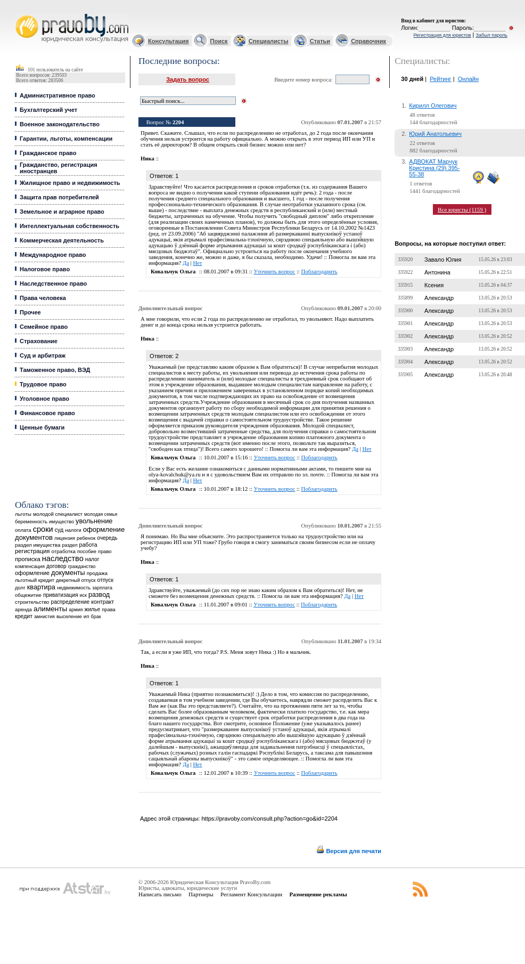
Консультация (168, 41)
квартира (41, 587)
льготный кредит (34, 580)
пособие (86, 551)
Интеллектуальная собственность (69, 226)
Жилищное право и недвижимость (70, 183)
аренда (23, 609)
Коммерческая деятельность (62, 240)
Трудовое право (43, 384)
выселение (69, 616)
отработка (64, 551)
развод (99, 594)
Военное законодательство (60, 124)
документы (68, 573)
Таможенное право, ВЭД (55, 370)
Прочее (30, 312)
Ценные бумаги (42, 427)
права (108, 609)
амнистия (44, 616)
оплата (23, 530)
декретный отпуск (76, 580)
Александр (439, 298)
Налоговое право (45, 269)
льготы (23, 514)
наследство (63, 558)
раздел (70, 545)
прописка (27, 559)
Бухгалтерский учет (48, 110)
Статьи (320, 41)
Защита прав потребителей (59, 197)
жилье (93, 609)
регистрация (32, 551)
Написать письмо (160, 894)
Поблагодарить (319, 271)
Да (186, 263)
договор (56, 566)
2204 (178, 122)
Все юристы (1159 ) (462, 209)
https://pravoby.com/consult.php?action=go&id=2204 (269, 818)
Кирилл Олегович (432, 105)
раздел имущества (37, 545)
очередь (107, 538)
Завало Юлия (442, 259)
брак (96, 616)
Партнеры (201, 894)
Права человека (43, 298)
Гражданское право (48, 153)
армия (76, 609)
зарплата (102, 587)
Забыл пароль (491, 35)
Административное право (57, 95)
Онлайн (468, 79)
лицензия (64, 538)
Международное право (53, 255)
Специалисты (269, 41)
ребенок (86, 538)
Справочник (368, 41)
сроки (43, 529)
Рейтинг (440, 79)
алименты (50, 609)
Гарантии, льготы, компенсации (66, 138)
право (104, 551)
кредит (23, 616)
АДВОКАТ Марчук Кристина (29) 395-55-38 (434, 167)
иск (83, 595)
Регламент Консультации (251, 894)
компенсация (30, 566)
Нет (197, 263)
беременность (31, 521)
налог (92, 559)
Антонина (437, 272)
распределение (70, 602)
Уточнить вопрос (275, 271)
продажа (97, 573)
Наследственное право (53, 283)
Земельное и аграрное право (62, 211)
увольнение (94, 521)
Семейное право (44, 326)
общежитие (28, 595)
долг (20, 587)
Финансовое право (47, 413)
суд (59, 529)
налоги (73, 530)
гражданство (82, 566)
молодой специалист (58, 514)
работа (88, 544)
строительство (32, 602)
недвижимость (74, 587)
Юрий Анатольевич (435, 134)
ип (86, 616)
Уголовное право (44, 398)
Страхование (39, 341)
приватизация (60, 595)
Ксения (434, 285)
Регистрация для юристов (442, 35)
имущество (61, 521)
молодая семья (100, 514)
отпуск (105, 580)
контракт (102, 601)
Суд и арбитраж (42, 355)
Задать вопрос (187, 79)
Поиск (219, 41)
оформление (32, 573)
